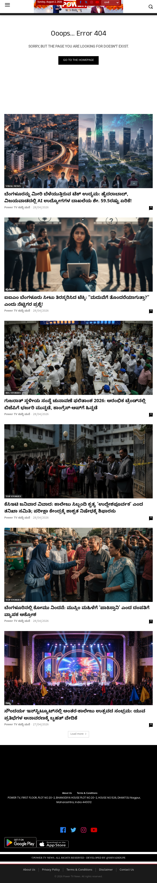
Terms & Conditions (79, 870)
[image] (78, 769)
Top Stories (13, 496)
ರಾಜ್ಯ (8, 703)
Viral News (13, 186)
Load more (78, 734)
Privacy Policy (51, 870)
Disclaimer (106, 870)
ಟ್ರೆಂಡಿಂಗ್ (10, 289)
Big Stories (13, 392)
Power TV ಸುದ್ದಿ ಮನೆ (17, 208)
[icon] (63, 832)
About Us (29, 870)
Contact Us (127, 870)
